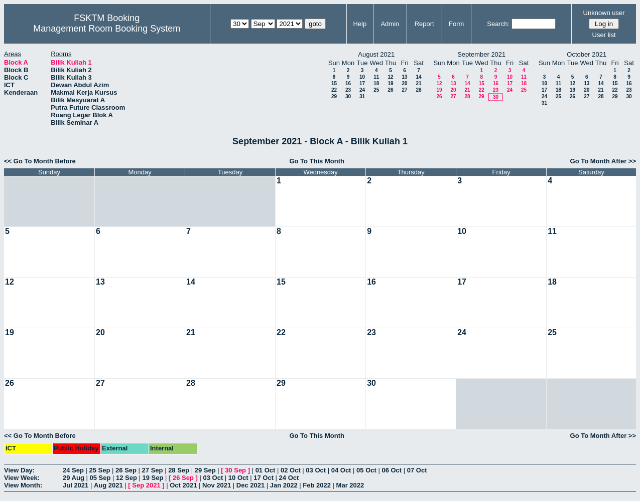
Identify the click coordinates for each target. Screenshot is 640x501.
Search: (498, 24)
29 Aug (73, 477)
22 (334, 90)
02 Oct (291, 470)
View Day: (19, 470)
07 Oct (417, 470)
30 (348, 96)
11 (376, 77)
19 (390, 83)
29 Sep (205, 470)
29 (334, 96)
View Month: (23, 485)
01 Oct (265, 470)
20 (404, 83)
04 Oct (341, 470)
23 (348, 90)
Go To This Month (316, 161)
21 (418, 83)
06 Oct (391, 470)
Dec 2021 (250, 485)
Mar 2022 (350, 485)
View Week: (22, 477)
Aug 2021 (108, 485)
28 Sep (178, 470)
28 (418, 90)
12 (390, 77)
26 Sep (126, 470)
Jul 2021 (75, 485)
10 (362, 77)
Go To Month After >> (603, 161)
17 (362, 83)
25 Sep (99, 470)
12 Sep (126, 477)
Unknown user (604, 13)
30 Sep (235, 470)
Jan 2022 (284, 485)
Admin (389, 24)
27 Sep (152, 470)
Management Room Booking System (106, 29)
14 (418, 77)
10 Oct (238, 477)
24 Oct (289, 477)
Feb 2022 (317, 485)
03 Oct (316, 470)
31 (362, 96)
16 (348, 83)
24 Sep (73, 470)
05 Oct (366, 470)
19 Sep (153, 477)
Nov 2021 (216, 485)
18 (376, 83)
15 (334, 83)
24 (362, 90)
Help (359, 24)
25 (376, 90)
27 (404, 90)
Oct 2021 (183, 485)
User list (604, 35)
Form (456, 24)
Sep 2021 (146, 485)
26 (390, 90)
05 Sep (99, 477)
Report (424, 24)
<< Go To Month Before (40, 161)
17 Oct (263, 477)
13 (404, 77)
